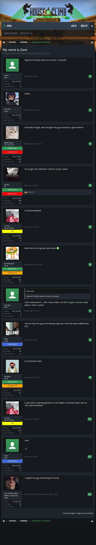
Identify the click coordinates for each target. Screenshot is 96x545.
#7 (90, 311)
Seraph (7, 305)
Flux (6, 339)
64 (20, 504)
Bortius (7, 109)
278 (20, 238)
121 (20, 393)
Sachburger (9, 264)
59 (20, 351)
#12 (89, 494)
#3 (90, 144)
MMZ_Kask (8, 143)
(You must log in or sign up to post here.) (78, 513)
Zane (37, 53)
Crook (7, 226)
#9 (90, 377)
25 (20, 468)
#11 (89, 457)
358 (20, 201)
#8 (90, 340)
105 (20, 280)
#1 (90, 76)
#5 (90, 227)
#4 (90, 185)
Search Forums (11, 33)
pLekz (6, 184)
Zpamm (7, 377)
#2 (90, 110)
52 (20, 117)
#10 (89, 419)
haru (6, 456)
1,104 (19, 159)
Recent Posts (26, 33)
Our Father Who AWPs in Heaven (11, 494)
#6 (90, 265)
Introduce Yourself (20, 53)
